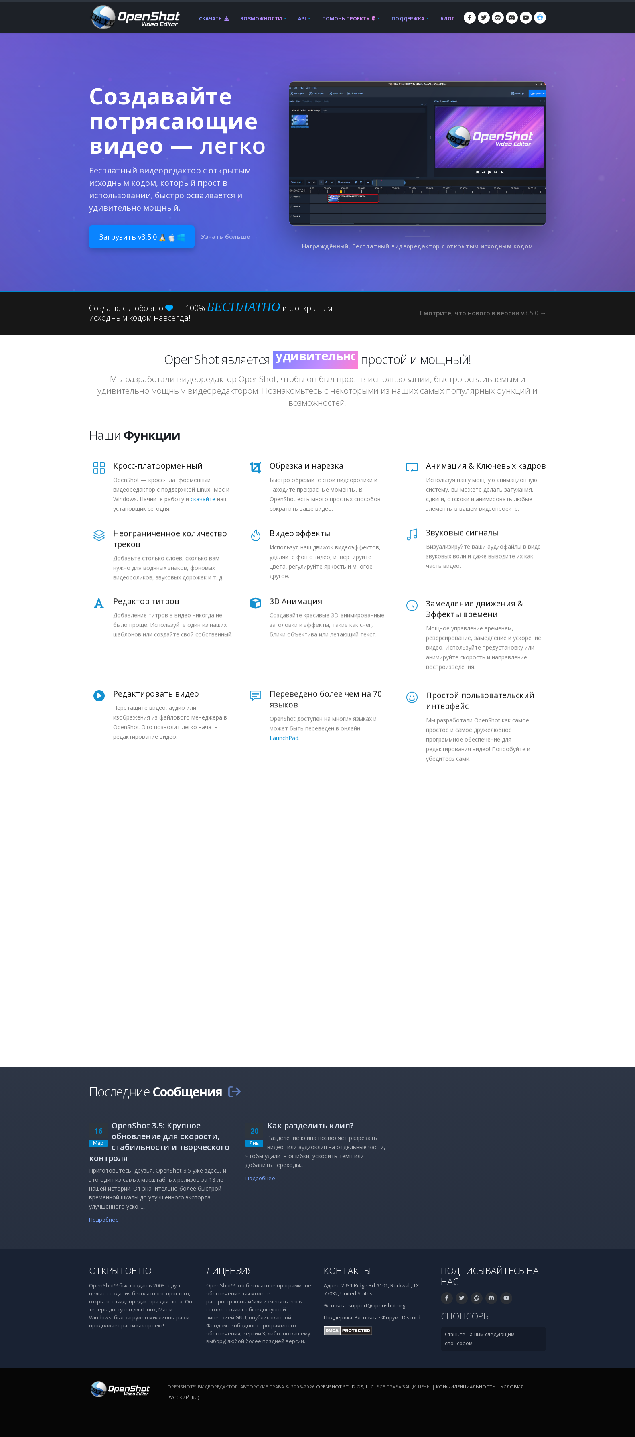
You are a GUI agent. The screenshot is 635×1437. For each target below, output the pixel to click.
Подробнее (104, 1219)
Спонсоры (466, 1316)
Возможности (261, 18)
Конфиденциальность (465, 1387)
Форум (389, 1317)
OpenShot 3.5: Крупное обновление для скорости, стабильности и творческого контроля (159, 1141)
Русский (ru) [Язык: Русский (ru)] (183, 1397)
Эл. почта (366, 1317)
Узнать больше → (229, 236)
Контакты (347, 1270)
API (302, 18)
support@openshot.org (376, 1305)
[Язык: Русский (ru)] (540, 18)
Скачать (214, 18)
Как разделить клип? (310, 1125)
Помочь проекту (348, 18)
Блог (447, 18)
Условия (512, 1387)
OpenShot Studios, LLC (345, 1387)
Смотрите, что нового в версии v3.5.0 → (483, 313)
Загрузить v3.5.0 (142, 237)
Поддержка (408, 18)
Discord (411, 1317)
